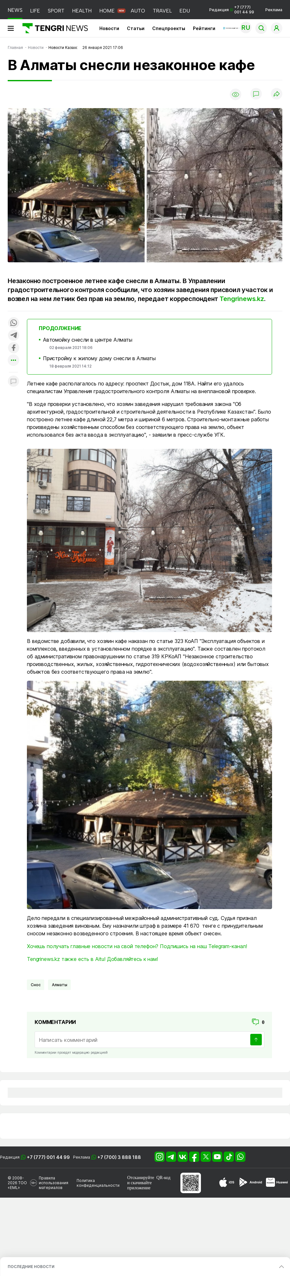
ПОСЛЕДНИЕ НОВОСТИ (31, 1266)
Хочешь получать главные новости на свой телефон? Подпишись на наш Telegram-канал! (137, 946)
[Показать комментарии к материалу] (13, 382)
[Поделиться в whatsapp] (13, 323)
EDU (184, 11)
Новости (109, 28)
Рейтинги (204, 28)
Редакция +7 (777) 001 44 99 (231, 9)
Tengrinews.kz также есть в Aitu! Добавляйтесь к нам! (92, 959)
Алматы (59, 984)
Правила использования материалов (53, 1183)
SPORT (56, 11)
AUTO (138, 11)
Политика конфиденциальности (98, 1183)
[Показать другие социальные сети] (13, 360)
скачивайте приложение (139, 1185)
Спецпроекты (168, 28)
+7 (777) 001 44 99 (48, 1157)
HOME (107, 11)
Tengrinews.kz (242, 299)
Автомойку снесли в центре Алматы (87, 340)
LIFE (35, 11)
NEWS (15, 10)
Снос (35, 984)
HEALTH (82, 11)
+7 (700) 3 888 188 (119, 1157)
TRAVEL (162, 11)
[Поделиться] (276, 94)
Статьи (136, 28)
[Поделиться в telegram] (13, 335)
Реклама (273, 9)
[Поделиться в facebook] (13, 348)
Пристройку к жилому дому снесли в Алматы (99, 358)
